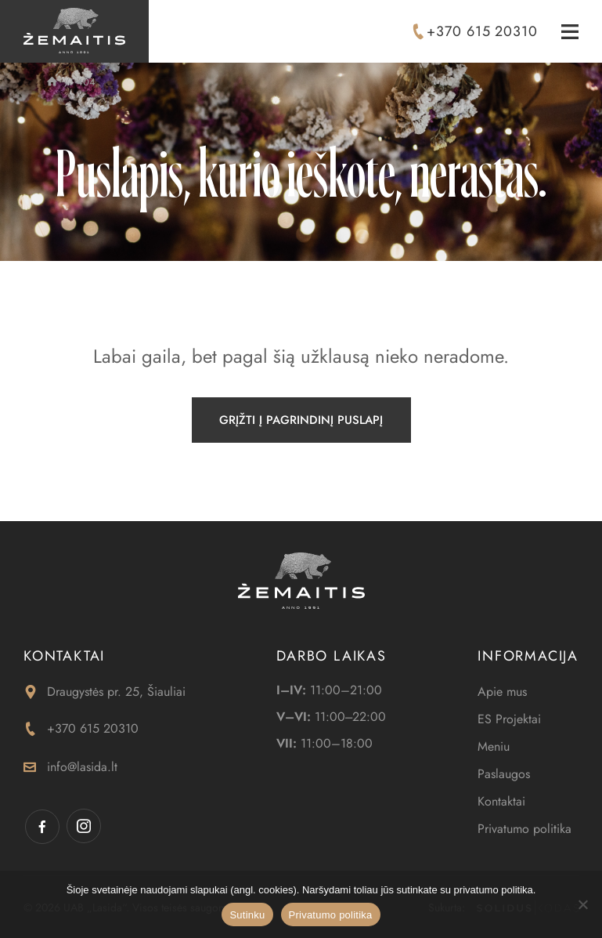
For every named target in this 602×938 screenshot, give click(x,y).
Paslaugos (504, 774)
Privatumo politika (524, 829)
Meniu (494, 746)
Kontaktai (501, 801)
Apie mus (502, 692)
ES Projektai (509, 719)
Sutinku (247, 915)
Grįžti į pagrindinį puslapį (301, 420)
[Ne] (582, 904)
